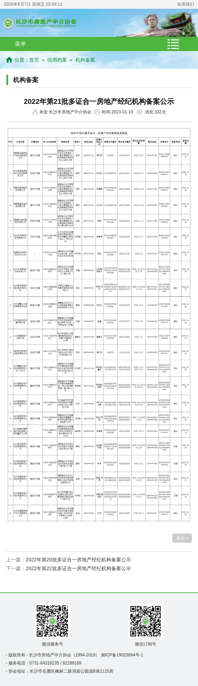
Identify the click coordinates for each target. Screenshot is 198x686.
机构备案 (85, 60)
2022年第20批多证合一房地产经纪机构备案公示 (78, 559)
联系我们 (185, 4)
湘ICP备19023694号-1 (122, 655)
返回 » (182, 538)
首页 (34, 60)
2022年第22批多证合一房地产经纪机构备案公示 (78, 568)
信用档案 (57, 60)
